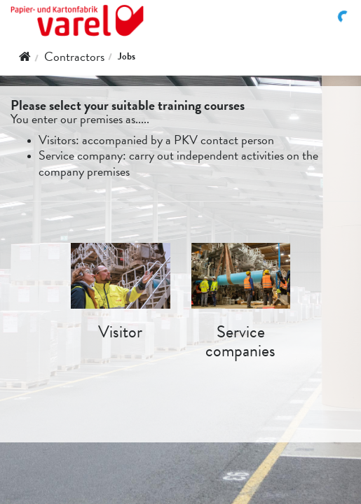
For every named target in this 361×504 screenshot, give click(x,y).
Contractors (74, 56)
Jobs (126, 56)
